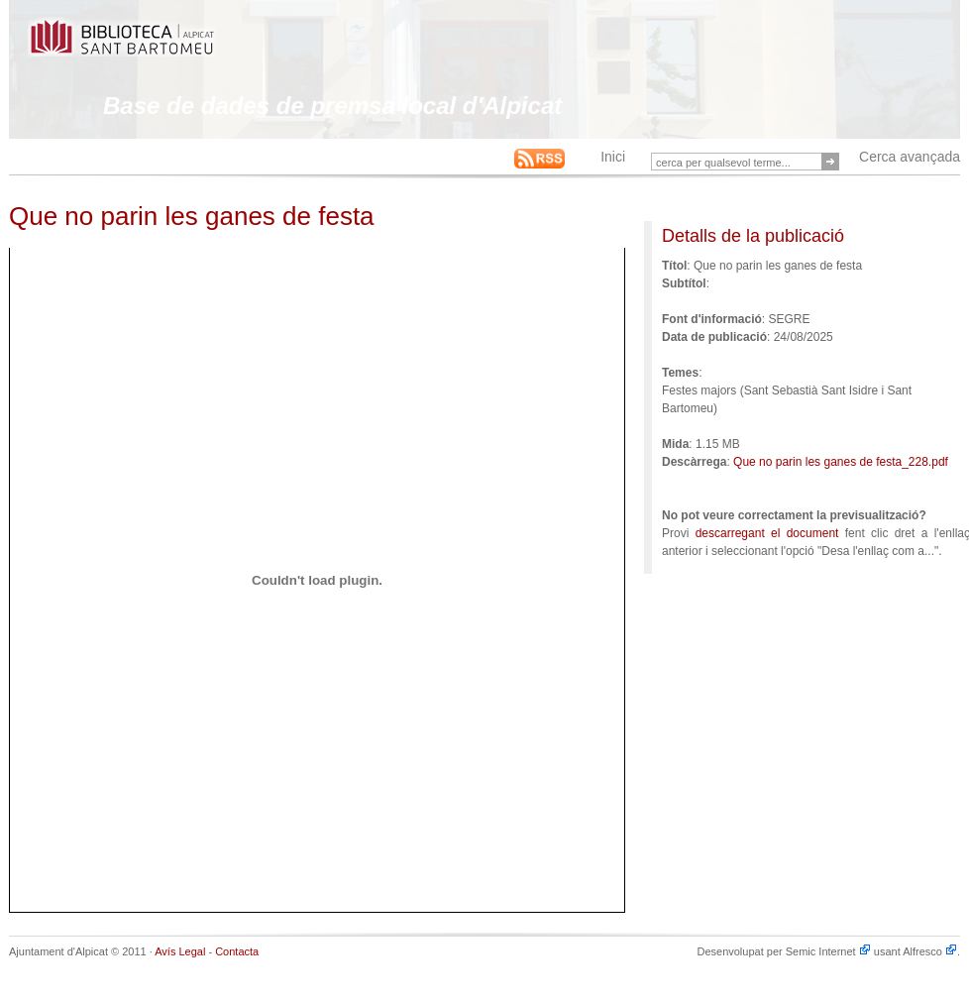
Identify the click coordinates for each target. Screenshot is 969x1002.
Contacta (237, 951)
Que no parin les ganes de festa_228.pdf (840, 462)
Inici (612, 157)
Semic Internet (828, 951)
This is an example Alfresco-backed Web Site (169, 47)
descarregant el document (767, 533)
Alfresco (930, 951)
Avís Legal (180, 951)
